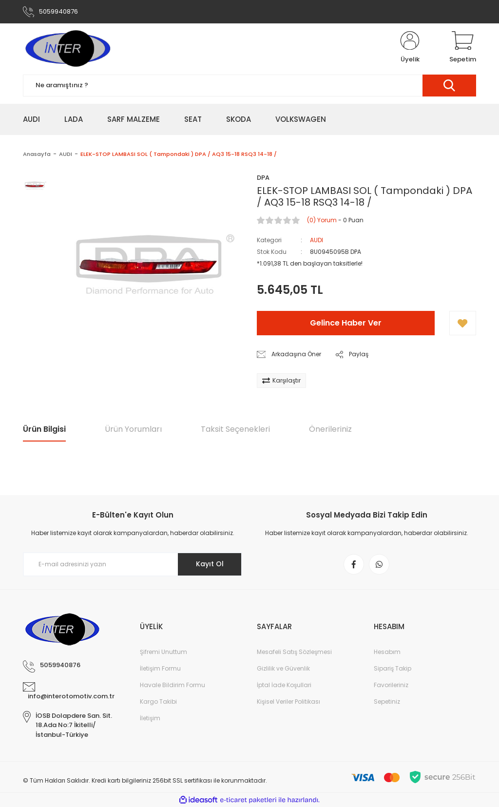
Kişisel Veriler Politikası (288, 701)
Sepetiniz (387, 701)
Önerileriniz (330, 429)
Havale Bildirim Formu (172, 685)
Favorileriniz (391, 685)
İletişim (150, 718)
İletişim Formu (160, 668)
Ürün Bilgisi (44, 429)
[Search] (249, 85)
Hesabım (387, 652)
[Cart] (462, 47)
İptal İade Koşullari (284, 685)
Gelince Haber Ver (346, 322)
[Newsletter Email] (132, 564)
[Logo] (67, 47)
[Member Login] (410, 47)
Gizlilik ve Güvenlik (283, 668)
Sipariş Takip (392, 668)
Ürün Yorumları (133, 429)
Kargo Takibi (158, 701)
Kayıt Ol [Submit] (210, 564)
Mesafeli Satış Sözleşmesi (294, 652)
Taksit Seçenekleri (235, 429)
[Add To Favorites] (462, 323)
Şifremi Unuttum (163, 652)
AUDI (316, 240)
